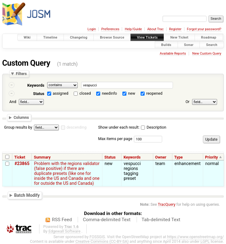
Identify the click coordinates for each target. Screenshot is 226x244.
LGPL (205, 241)
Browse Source (112, 37)
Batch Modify (27, 195)
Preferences (110, 29)
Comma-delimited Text (107, 219)
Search (211, 45)
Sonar (189, 45)
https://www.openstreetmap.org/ (195, 236)
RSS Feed (62, 219)
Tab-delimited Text (161, 219)
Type (178, 157)
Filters (21, 74)
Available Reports (173, 54)
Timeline (50, 37)
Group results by (18, 127)
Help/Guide (133, 29)
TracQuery (166, 204)
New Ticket (179, 37)
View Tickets (147, 37)
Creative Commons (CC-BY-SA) (102, 241)
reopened (154, 93)
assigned (60, 93)
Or (188, 101)
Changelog (78, 37)
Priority (211, 157)
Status (38, 93)
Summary (42, 157)
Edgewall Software (64, 231)
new (131, 93)
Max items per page (115, 138)
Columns (21, 117)
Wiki (27, 37)
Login (92, 29)
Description (153, 127)
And (12, 101)
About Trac (155, 29)
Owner (160, 157)
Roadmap (208, 37)
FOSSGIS (97, 236)
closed (85, 93)
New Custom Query (206, 54)
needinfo (109, 93)
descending (77, 127)
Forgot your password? (204, 29)
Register (175, 29)
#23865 (21, 163)
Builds (166, 45)
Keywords (35, 85)
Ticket (19, 157)
